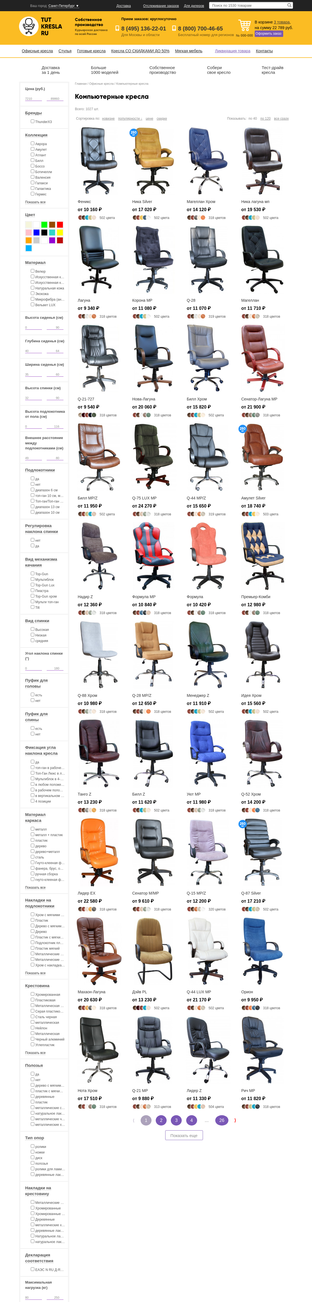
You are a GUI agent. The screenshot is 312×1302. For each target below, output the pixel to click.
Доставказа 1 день (51, 70)
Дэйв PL (139, 992)
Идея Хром (251, 695)
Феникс (84, 201)
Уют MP (194, 794)
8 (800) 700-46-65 (200, 28)
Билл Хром (197, 399)
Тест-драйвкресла (272, 70)
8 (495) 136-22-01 (143, 28)
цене (149, 119)
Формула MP (144, 597)
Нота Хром (87, 1090)
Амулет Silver (253, 498)
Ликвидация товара (232, 51)
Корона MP (142, 300)
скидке (162, 119)
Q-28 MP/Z (141, 695)
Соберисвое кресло (219, 70)
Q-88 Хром (87, 695)
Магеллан (250, 300)
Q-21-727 (86, 399)
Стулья (64, 51)
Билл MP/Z (88, 498)
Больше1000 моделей (104, 70)
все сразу (281, 119)
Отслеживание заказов (161, 6)
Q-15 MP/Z (196, 893)
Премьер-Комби (255, 597)
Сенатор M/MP (145, 893)
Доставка (124, 6)
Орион (247, 992)
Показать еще (184, 1135)
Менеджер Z (198, 695)
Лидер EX (86, 893)
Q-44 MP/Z (196, 498)
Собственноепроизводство (162, 70)
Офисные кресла (37, 51)
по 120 (265, 119)
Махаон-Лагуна (91, 992)
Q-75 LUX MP (144, 498)
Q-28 (191, 300)
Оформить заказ (268, 34)
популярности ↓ (130, 119)
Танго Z (84, 794)
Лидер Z (194, 1090)
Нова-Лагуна (143, 399)
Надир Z (85, 597)
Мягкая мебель (188, 51)
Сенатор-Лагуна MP (259, 399)
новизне (108, 119)
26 (221, 1120)
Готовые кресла (91, 51)
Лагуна (84, 300)
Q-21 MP (140, 1090)
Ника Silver (142, 201)
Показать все (35, 202)
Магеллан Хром (201, 201)
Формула (195, 597)
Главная (81, 83)
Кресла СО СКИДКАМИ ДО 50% (140, 51)
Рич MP (248, 1090)
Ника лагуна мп (255, 201)
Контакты (264, 51)
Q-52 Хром (251, 794)
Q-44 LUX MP (199, 992)
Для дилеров (194, 6)
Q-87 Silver (251, 893)
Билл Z (138, 794)
